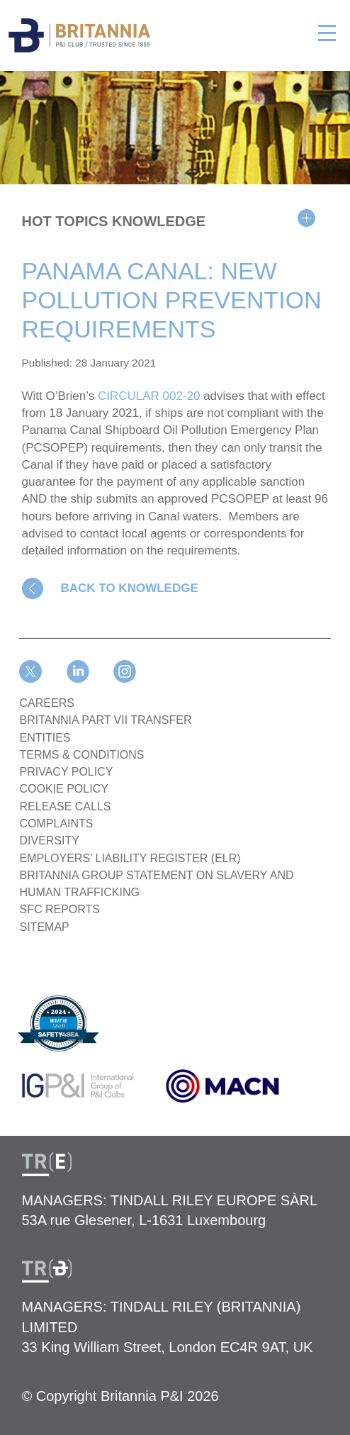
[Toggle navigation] (326, 30)
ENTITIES (45, 738)
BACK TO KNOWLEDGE (129, 588)
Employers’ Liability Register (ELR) (130, 858)
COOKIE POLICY (64, 789)
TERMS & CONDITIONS (82, 755)
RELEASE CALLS (65, 806)
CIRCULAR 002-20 (149, 396)
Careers (47, 703)
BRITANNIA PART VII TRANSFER (106, 720)
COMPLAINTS (57, 823)
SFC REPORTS (60, 909)
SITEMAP (44, 927)
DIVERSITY (49, 840)
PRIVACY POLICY (66, 772)
